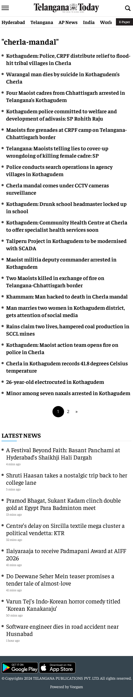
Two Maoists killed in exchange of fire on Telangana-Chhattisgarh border (55, 281)
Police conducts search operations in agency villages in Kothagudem (59, 170)
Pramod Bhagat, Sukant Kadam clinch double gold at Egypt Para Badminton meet (63, 503)
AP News (68, 22)
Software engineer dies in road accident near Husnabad (62, 629)
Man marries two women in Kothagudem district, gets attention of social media (65, 311)
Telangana (42, 22)
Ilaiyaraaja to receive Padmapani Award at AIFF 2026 (66, 554)
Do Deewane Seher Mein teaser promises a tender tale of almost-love (60, 579)
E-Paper (124, 22)
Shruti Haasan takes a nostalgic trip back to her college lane (66, 478)
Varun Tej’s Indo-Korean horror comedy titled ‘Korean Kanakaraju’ (63, 604)
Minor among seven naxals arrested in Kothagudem (68, 392)
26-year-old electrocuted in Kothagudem (55, 381)
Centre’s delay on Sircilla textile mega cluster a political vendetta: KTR (65, 528)
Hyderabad (13, 22)
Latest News (21, 435)
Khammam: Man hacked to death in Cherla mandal (67, 296)
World (106, 22)
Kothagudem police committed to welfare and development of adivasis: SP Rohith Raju (61, 115)
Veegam (76, 686)
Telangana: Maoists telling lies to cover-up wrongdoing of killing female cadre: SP (57, 152)
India (89, 22)
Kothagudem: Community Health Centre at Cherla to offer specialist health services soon (66, 226)
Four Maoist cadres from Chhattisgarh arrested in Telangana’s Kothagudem (65, 96)
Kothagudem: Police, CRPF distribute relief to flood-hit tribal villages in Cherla (68, 59)
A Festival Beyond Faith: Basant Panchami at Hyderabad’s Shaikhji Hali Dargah (63, 453)
